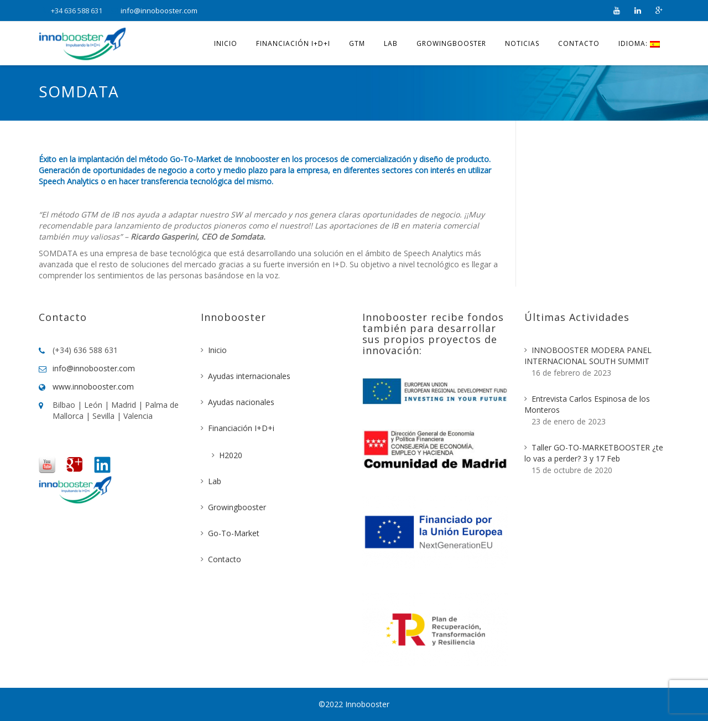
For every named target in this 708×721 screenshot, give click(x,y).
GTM (357, 43)
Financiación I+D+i (293, 43)
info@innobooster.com (159, 10)
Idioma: (639, 43)
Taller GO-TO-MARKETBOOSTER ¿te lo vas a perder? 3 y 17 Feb (593, 453)
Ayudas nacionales (241, 402)
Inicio (225, 43)
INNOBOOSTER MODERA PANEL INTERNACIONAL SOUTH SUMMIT (588, 355)
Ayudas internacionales (249, 376)
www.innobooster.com (93, 386)
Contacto (579, 43)
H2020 (230, 455)
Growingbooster (451, 43)
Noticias (522, 43)
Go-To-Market (233, 533)
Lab (391, 43)
